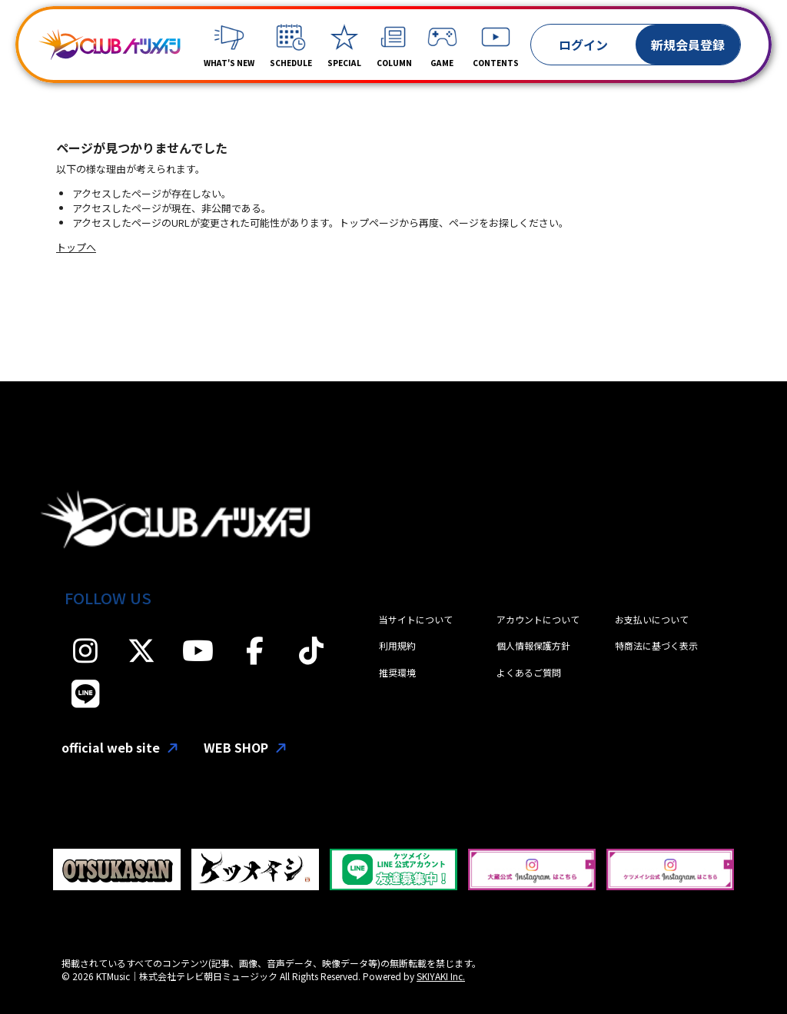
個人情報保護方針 (533, 645)
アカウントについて (537, 619)
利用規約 (397, 645)
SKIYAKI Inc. (441, 975)
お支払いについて (652, 619)
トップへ (76, 247)
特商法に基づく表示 (656, 645)
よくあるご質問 (528, 672)
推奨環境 (397, 672)
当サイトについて (416, 619)
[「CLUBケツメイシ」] (109, 44)
